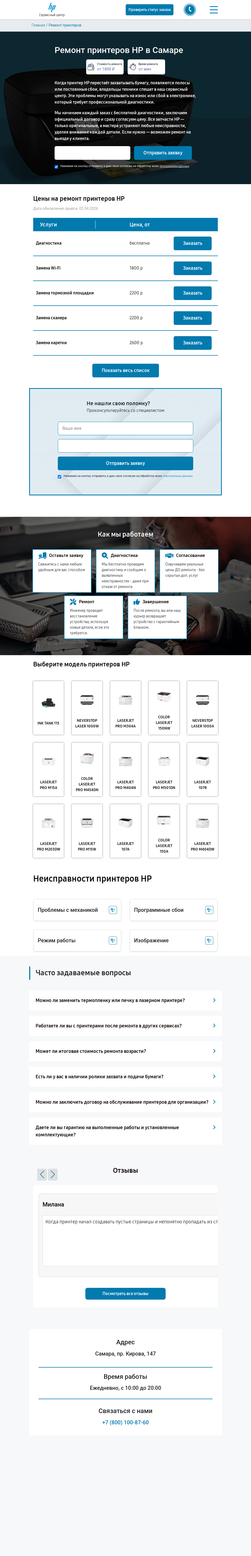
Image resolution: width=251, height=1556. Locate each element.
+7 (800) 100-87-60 (125, 1422)
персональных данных (174, 166)
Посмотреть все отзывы (125, 1293)
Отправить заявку (162, 153)
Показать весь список (126, 370)
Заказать (192, 243)
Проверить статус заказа (149, 9)
